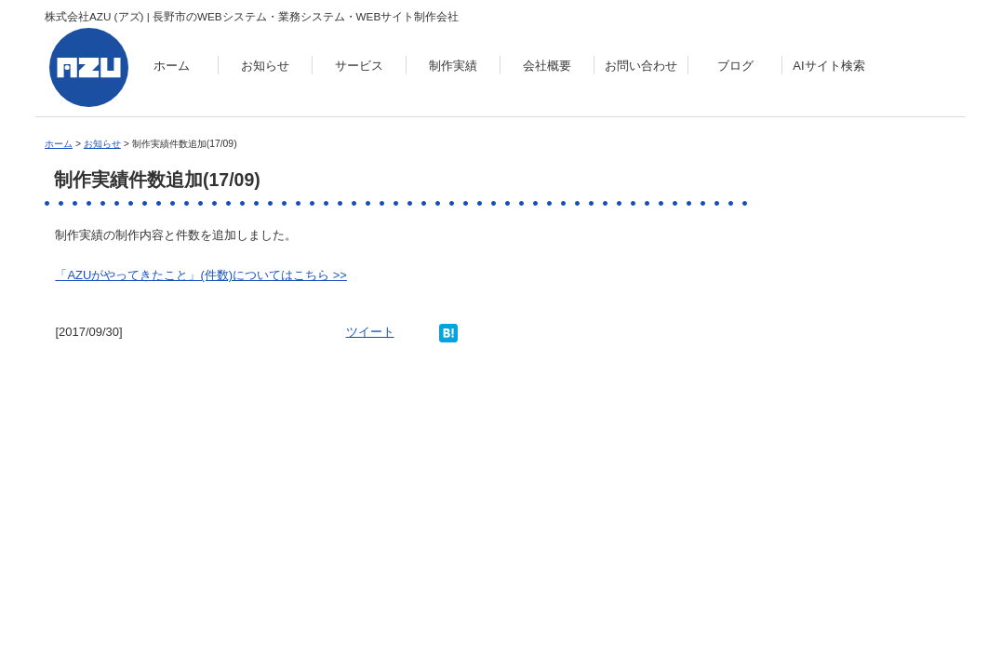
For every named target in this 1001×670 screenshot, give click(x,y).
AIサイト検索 (828, 66)
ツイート (370, 332)
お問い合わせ (641, 66)
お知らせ (265, 66)
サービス (359, 66)
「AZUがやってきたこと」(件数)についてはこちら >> (200, 275)
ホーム (171, 66)
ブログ (735, 66)
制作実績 (453, 66)
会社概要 (547, 66)
